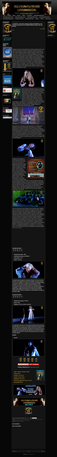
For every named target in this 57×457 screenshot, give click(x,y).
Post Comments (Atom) (30, 454)
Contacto (37, 18)
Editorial (42, 18)
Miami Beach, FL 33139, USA (19, 421)
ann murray (18, 419)
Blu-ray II (18, 15)
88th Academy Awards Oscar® (39, 15)
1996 (15, 419)
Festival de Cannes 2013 (19, 18)
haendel (13, 420)
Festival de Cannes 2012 (29, 18)
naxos (24, 420)
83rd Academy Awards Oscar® (8, 18)
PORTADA (9, 15)
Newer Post (14, 451)
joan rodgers (21, 420)
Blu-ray (14, 15)
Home (4, 15)
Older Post (43, 451)
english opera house (37, 419)
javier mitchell (17, 420)
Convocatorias (29, 15)
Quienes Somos (48, 18)
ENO (41, 419)
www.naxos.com (34, 367)
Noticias (23, 15)
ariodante (21, 419)
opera (26, 420)
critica (26, 419)
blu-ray (24, 419)
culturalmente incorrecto (30, 419)
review (28, 420)
